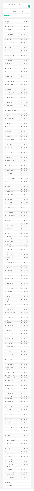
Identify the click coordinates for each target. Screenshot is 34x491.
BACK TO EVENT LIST (7, 15)
